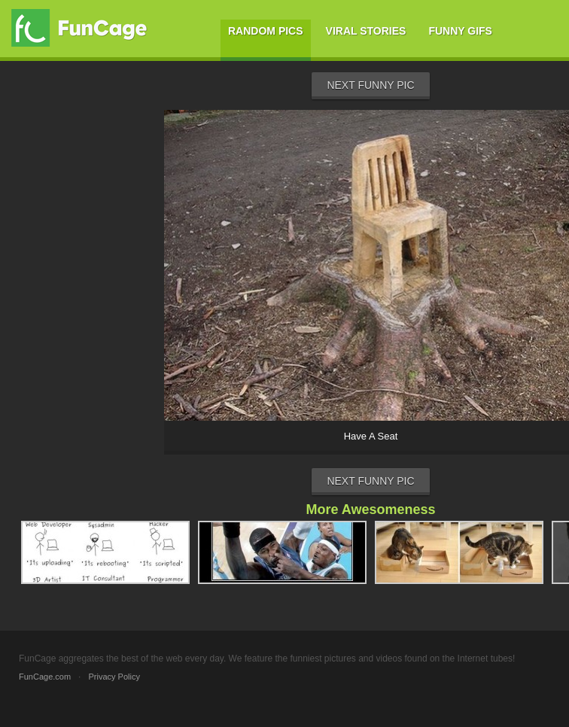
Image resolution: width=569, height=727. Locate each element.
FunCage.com (45, 676)
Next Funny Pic (370, 85)
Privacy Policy (113, 676)
